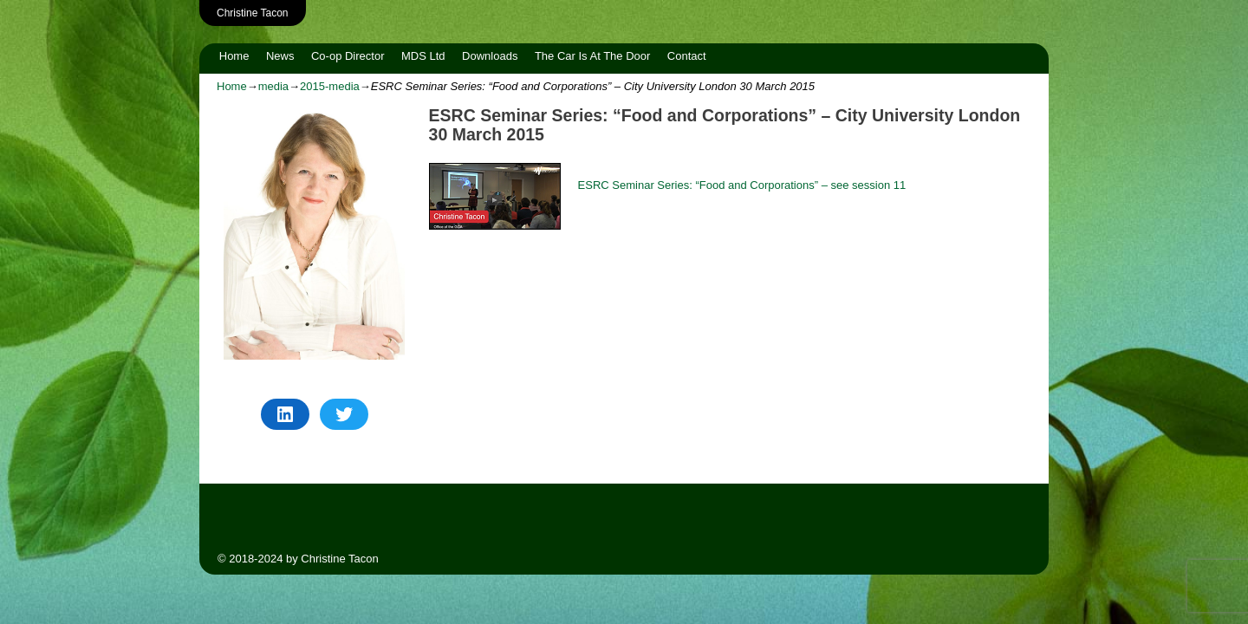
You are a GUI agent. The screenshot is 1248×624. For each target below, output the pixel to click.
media (273, 86)
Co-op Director (348, 55)
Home (234, 55)
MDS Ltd (423, 55)
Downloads (489, 55)
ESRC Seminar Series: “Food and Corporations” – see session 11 (742, 185)
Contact (686, 55)
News (280, 55)
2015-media (330, 86)
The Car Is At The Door (592, 55)
